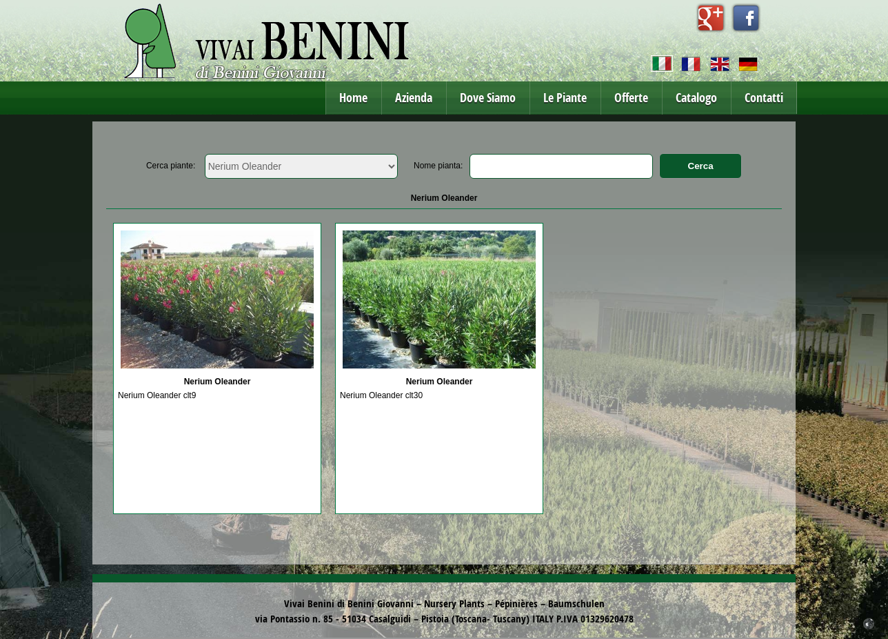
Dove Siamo (488, 97)
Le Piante (565, 97)
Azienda (413, 97)
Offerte (631, 97)
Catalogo (696, 97)
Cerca (701, 166)
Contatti (764, 97)
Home (353, 97)
